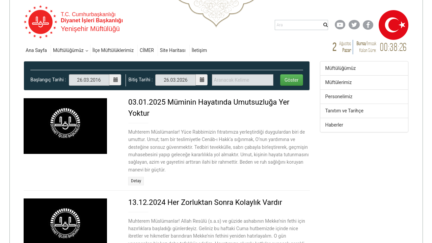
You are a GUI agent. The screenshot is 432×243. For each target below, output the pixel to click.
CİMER (147, 50)
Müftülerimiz (338, 82)
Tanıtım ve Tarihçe (344, 110)
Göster (292, 80)
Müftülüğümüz (68, 50)
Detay (136, 181)
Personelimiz (339, 96)
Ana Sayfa (36, 50)
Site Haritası (173, 50)
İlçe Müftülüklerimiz (113, 50)
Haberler (334, 125)
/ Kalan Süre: (366, 46)
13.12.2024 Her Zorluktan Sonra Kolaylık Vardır (205, 202)
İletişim (199, 50)
